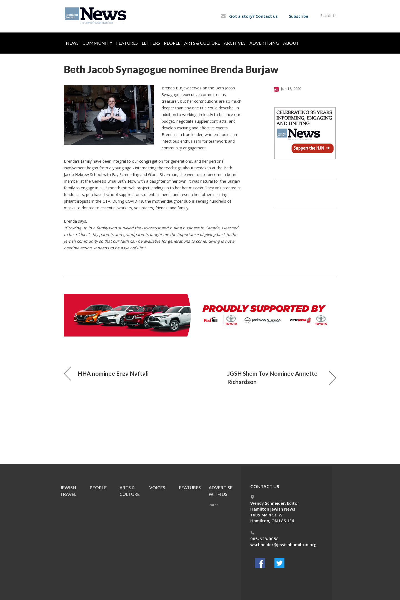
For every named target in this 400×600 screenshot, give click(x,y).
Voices (157, 487)
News (72, 43)
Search (328, 15)
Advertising (264, 43)
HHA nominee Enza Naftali (106, 373)
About (291, 43)
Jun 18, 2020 (287, 89)
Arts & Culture (202, 43)
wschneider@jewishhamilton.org (283, 544)
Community (97, 43)
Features (127, 43)
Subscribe (298, 16)
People (172, 43)
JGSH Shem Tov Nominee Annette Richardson (281, 377)
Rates (213, 504)
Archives (235, 43)
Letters (151, 43)
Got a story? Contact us (249, 16)
